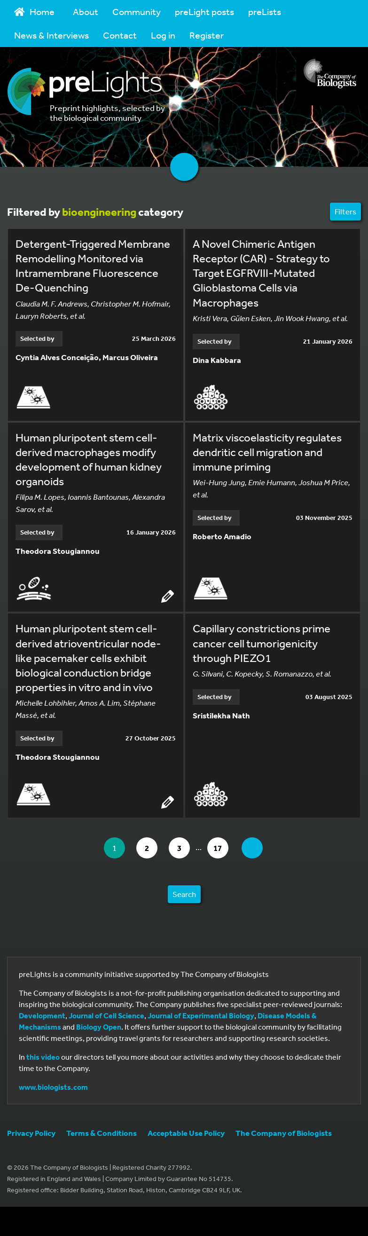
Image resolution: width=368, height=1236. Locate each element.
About (85, 11)
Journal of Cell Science (106, 1015)
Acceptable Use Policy (186, 1133)
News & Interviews (51, 35)
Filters (345, 211)
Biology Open (98, 1026)
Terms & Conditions (101, 1133)
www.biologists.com (53, 1087)
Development (42, 1015)
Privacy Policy (31, 1133)
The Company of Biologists (283, 1133)
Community (136, 11)
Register (206, 35)
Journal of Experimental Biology (201, 1015)
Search (184, 894)
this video (43, 1057)
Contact (120, 35)
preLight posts (204, 11)
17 (220, 847)
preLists (264, 11)
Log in (163, 35)
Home (34, 11)
